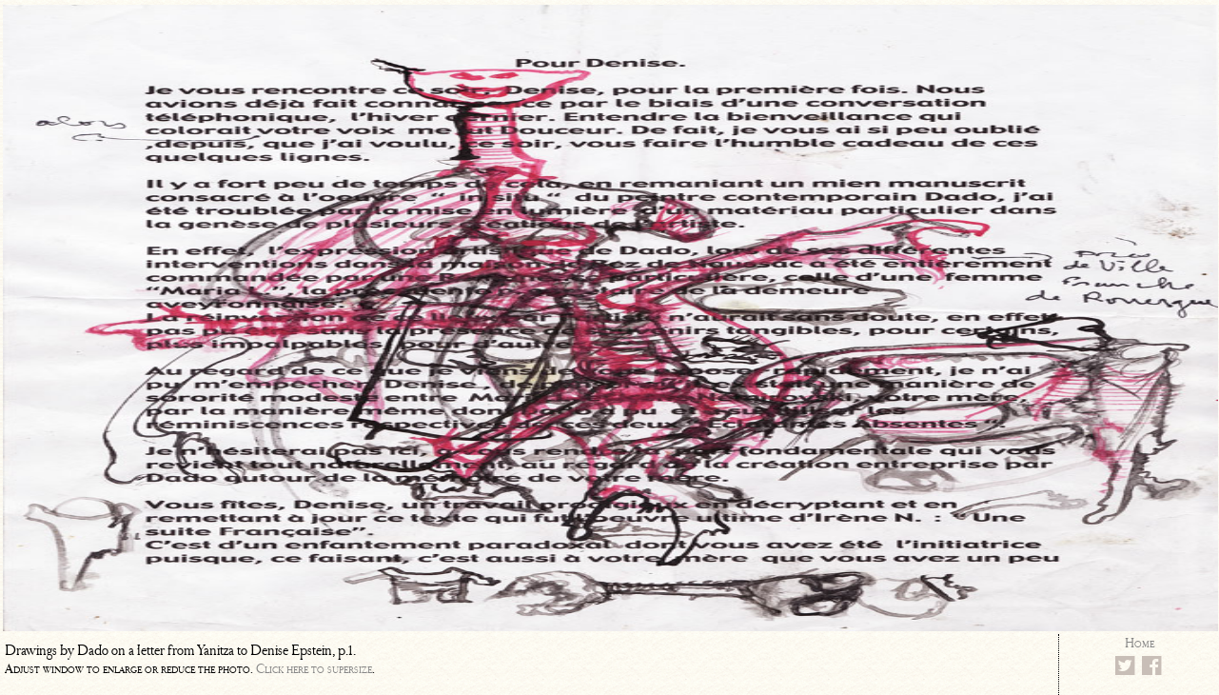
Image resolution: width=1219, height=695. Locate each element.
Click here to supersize (314, 669)
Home (1139, 643)
